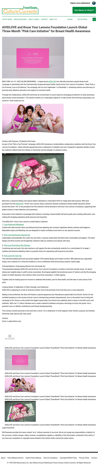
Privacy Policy (84, 458)
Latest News (7, 19)
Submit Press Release (33, 458)
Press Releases (20, 19)
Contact (44, 19)
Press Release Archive (15, 458)
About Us (53, 19)
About (3, 458)
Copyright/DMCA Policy (68, 458)
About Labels (33, 19)
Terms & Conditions (50, 458)
